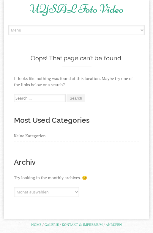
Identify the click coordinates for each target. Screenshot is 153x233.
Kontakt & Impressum (82, 224)
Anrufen (113, 224)
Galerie (52, 224)
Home (36, 224)
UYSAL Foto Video (76, 9)
